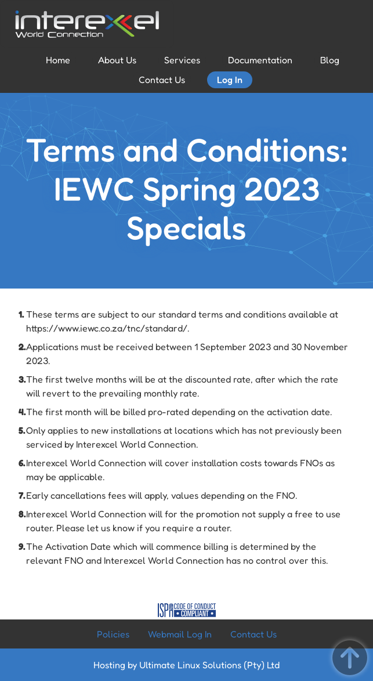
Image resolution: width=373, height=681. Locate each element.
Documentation (260, 60)
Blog (329, 60)
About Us (117, 60)
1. (21, 314)
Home (58, 60)
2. (22, 346)
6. (22, 463)
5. (22, 430)
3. (22, 379)
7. (22, 495)
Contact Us (162, 79)
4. (22, 411)
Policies (113, 634)
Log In (229, 79)
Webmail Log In (180, 634)
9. (22, 546)
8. (22, 514)
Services (182, 60)
